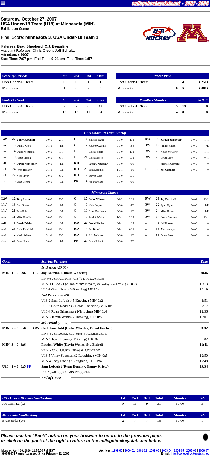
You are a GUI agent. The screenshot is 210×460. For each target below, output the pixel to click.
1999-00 (117, 450)
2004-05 (179, 450)
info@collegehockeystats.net (190, 453)
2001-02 (142, 450)
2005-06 (191, 450)
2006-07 (204, 450)
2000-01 (130, 450)
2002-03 (154, 450)
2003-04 (167, 450)
